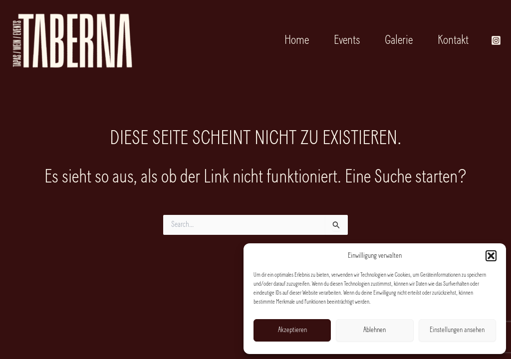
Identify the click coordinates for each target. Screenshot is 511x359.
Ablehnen (374, 330)
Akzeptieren (292, 330)
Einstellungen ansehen (457, 330)
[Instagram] (496, 40)
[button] (491, 256)
